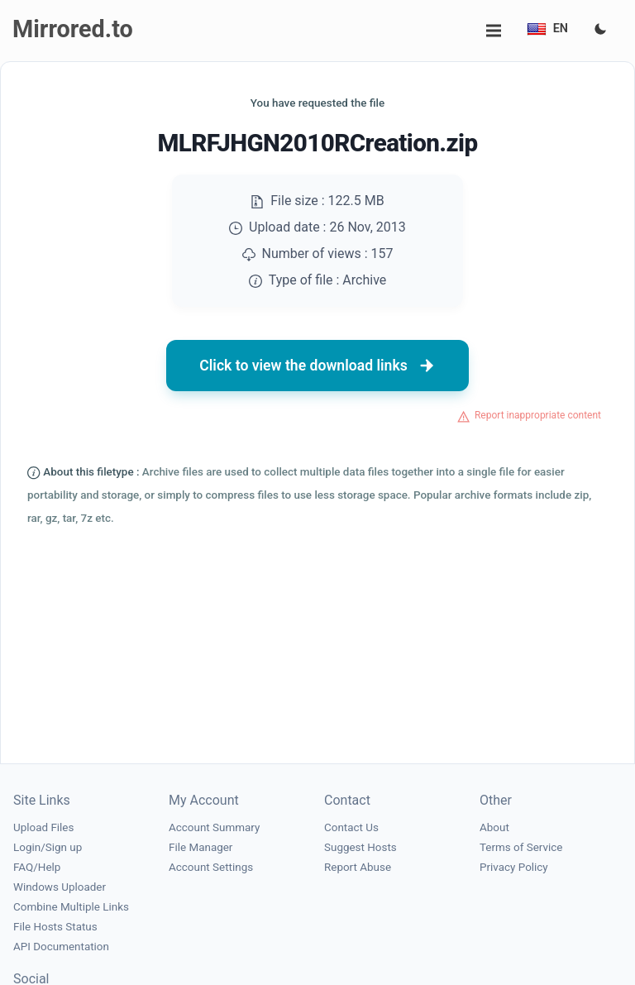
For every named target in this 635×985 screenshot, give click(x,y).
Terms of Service (521, 847)
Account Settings (211, 867)
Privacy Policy (514, 867)
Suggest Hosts (360, 847)
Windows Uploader (59, 887)
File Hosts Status (55, 926)
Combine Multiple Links (71, 907)
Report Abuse (357, 867)
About (494, 827)
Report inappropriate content (538, 415)
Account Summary (214, 827)
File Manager (200, 847)
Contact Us (351, 827)
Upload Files (43, 827)
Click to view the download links (317, 365)
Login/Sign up (47, 847)
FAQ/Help (36, 867)
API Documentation (61, 946)
